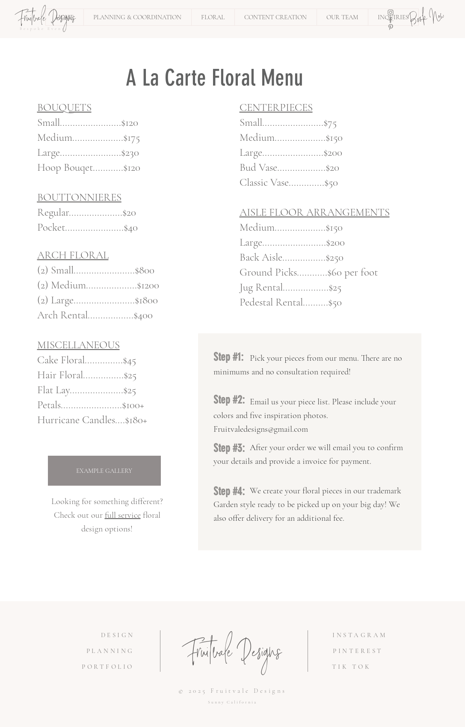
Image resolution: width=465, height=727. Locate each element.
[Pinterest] (390, 27)
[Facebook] (390, 19)
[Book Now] (427, 19)
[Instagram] (390, 12)
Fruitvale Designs (234, 654)
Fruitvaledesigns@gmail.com (260, 429)
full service (123, 515)
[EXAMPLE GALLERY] (104, 471)
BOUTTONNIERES (79, 197)
